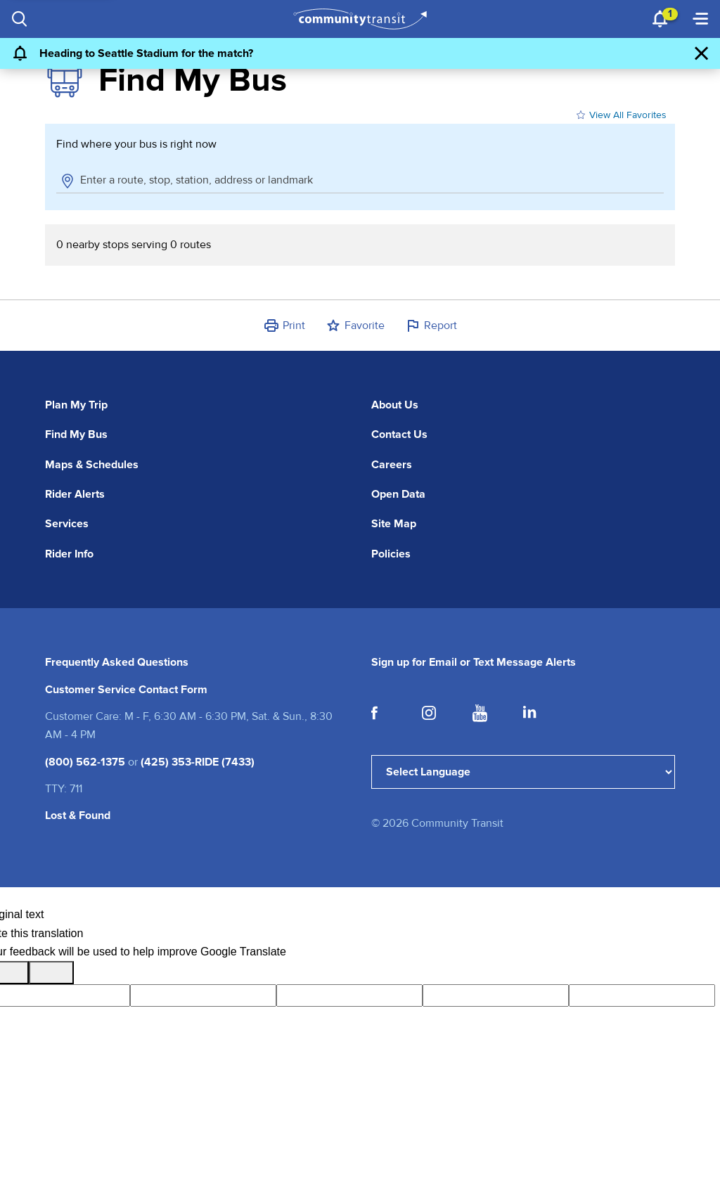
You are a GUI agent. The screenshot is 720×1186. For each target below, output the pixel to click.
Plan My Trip (76, 405)
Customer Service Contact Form (126, 690)
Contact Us (399, 434)
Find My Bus (76, 434)
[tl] (203, 995)
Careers (391, 465)
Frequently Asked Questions (116, 662)
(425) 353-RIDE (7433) (198, 762)
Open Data (398, 494)
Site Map (393, 524)
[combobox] (370, 180)
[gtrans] (496, 995)
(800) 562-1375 (85, 762)
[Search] (19, 19)
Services (67, 524)
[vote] (642, 995)
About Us (394, 405)
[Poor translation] (51, 972)
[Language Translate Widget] (523, 772)
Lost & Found (77, 815)
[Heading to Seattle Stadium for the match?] (346, 53)
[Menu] (700, 19)
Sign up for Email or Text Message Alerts (473, 662)
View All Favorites (619, 115)
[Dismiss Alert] (702, 53)
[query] (349, 995)
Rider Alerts (75, 494)
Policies (391, 554)
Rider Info (69, 554)
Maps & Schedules (92, 465)
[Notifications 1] (660, 19)
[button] (284, 325)
